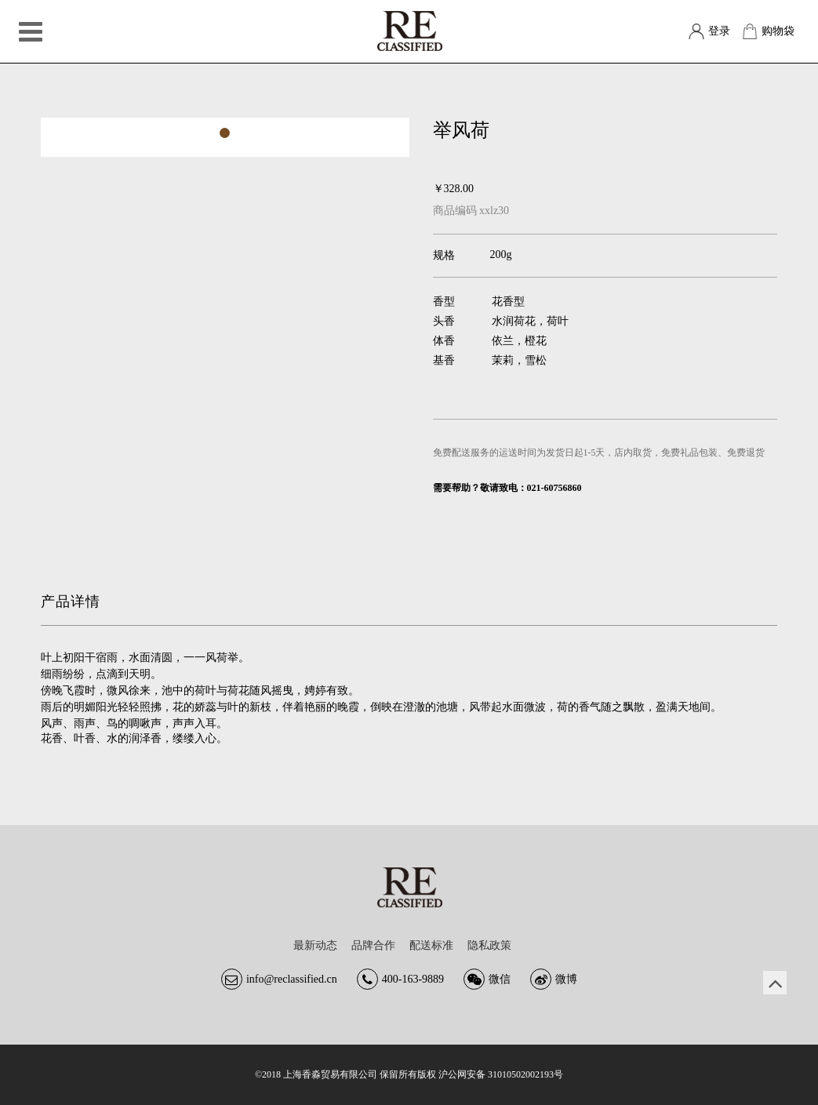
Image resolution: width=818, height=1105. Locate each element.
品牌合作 (373, 945)
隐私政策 (489, 945)
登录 (719, 31)
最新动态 (315, 945)
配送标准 (431, 945)
